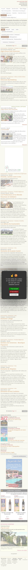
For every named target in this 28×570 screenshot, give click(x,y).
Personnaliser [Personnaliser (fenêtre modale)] (14, 294)
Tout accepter (14, 288)
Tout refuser (14, 291)
